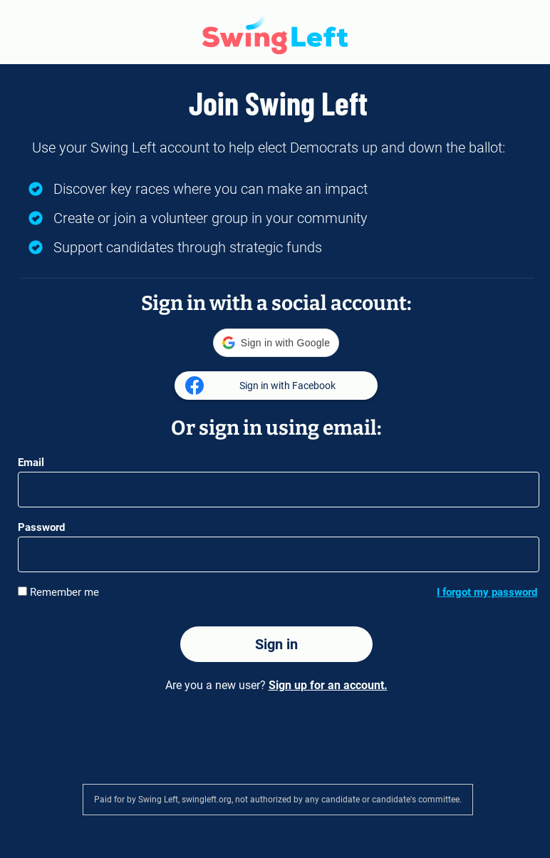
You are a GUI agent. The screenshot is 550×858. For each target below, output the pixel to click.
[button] (276, 343)
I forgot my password (487, 592)
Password (41, 527)
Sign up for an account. (328, 685)
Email (31, 462)
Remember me (58, 592)
